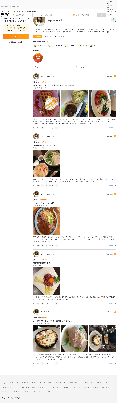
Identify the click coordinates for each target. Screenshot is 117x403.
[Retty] (5, 14)
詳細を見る (112, 127)
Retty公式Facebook (69, 387)
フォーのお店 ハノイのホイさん (46, 146)
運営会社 (11, 383)
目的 (108, 7)
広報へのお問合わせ (86, 383)
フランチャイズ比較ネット (32, 392)
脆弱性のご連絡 (72, 383)
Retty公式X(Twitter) (84, 387)
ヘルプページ (105, 387)
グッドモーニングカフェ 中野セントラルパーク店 (53, 85)
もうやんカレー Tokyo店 (43, 203)
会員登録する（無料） (16, 42)
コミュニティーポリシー (53, 387)
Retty (3, 383)
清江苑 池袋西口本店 (41, 263)
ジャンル (109, 5)
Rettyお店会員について (9, 387)
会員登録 (108, 15)
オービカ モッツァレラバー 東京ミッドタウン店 (52, 321)
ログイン (113, 15)
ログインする (16, 36)
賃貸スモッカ (17, 392)
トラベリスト (47, 392)
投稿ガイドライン (37, 387)
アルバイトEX (6, 392)
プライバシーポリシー (46, 383)
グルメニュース (111, 11)
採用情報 (95, 387)
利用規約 (33, 383)
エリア (109, 3)
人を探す (109, 1)
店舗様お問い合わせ (101, 383)
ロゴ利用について (24, 387)
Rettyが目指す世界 (22, 383)
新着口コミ (110, 9)
